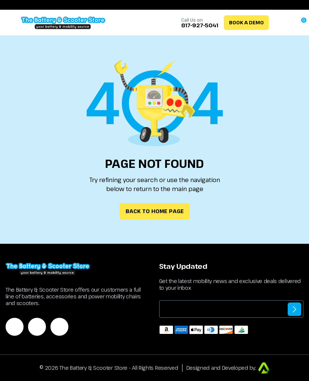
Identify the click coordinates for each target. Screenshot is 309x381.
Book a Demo (246, 22)
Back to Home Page (155, 211)
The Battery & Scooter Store (93, 367)
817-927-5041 (199, 25)
